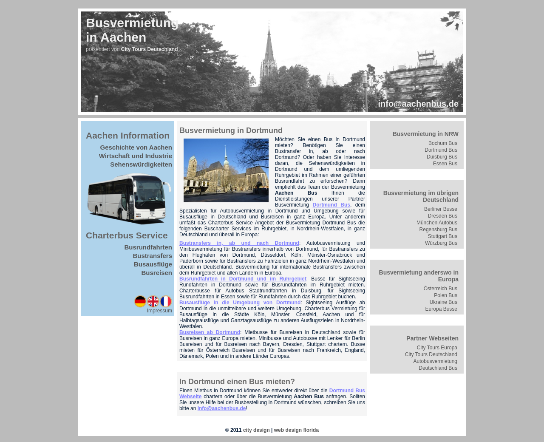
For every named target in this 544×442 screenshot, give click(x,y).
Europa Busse (441, 309)
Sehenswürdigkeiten (141, 164)
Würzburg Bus (441, 243)
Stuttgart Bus (442, 236)
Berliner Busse (440, 209)
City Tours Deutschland (431, 354)
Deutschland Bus (438, 368)
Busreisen (156, 272)
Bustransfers (152, 255)
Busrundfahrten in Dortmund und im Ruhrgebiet (242, 279)
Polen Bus (445, 295)
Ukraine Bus (443, 302)
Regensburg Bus (438, 229)
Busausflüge (153, 264)
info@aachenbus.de (418, 103)
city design (256, 430)
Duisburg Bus (442, 157)
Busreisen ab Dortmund (209, 332)
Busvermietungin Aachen (132, 30)
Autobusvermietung (435, 361)
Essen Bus (445, 164)
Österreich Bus (440, 289)
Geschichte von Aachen (136, 147)
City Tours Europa (437, 348)
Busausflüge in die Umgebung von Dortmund (239, 303)
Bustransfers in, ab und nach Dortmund (239, 243)
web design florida (296, 430)
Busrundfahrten (149, 247)
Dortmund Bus (331, 205)
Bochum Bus (442, 143)
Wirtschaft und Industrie (135, 155)
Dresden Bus (442, 216)
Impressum (159, 311)
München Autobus (436, 223)
